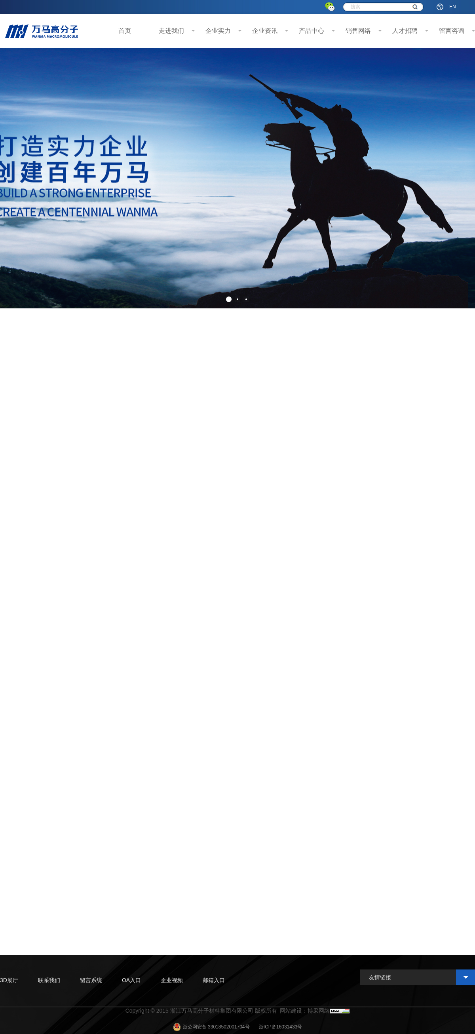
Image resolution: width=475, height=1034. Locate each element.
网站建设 (291, 1010)
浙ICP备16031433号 (280, 1027)
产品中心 (311, 30)
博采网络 (319, 1010)
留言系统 (91, 980)
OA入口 (131, 980)
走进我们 (171, 30)
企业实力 (218, 30)
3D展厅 (9, 980)
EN (452, 7)
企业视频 (172, 980)
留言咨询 (451, 30)
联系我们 (49, 980)
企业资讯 (264, 30)
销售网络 (358, 30)
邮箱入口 (214, 980)
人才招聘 (405, 30)
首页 (124, 30)
